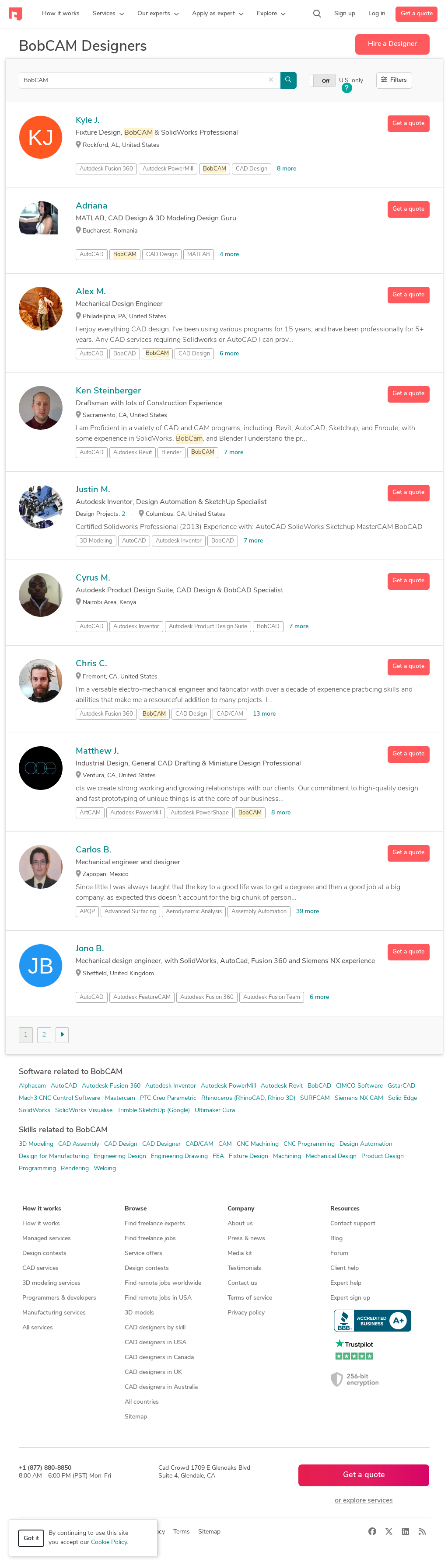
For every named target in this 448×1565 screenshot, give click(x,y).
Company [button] (241, 1209)
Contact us (242, 1283)
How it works (41, 1224)
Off (325, 81)
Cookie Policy (109, 1542)
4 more (229, 254)
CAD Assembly (78, 1144)
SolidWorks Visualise (83, 1110)
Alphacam (32, 1086)
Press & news (246, 1238)
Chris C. (91, 664)
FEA (218, 1156)
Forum (339, 1253)
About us (240, 1224)
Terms (181, 1532)
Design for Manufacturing (54, 1156)
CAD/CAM (230, 714)
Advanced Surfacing (130, 912)
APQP (87, 912)
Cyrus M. (93, 578)
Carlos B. (94, 850)
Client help (344, 1268)
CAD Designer (161, 1144)
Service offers (143, 1253)
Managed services (46, 1238)
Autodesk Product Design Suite (208, 626)
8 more (286, 169)
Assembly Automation (259, 912)
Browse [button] (136, 1209)
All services (37, 1328)
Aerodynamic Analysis (194, 912)
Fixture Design (248, 1156)
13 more (264, 714)
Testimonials (244, 1268)
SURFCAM (315, 1098)
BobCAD (124, 354)
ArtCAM (90, 813)
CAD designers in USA (155, 1342)
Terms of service (250, 1298)
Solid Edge (402, 1098)
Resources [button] (345, 1209)
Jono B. (90, 949)
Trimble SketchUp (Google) (153, 1110)
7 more (233, 452)
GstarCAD (401, 1086)
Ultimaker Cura (215, 1110)
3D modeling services (51, 1283)
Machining (287, 1156)
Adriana (92, 206)
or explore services (364, 1500)
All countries (142, 1402)
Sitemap (136, 1417)
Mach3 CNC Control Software (59, 1098)
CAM (225, 1144)
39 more (307, 911)
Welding (105, 1168)
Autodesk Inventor (179, 541)
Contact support (352, 1224)
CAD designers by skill (155, 1328)
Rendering (75, 1168)
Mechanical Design (331, 1156)
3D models (139, 1313)
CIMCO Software (359, 1086)
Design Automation (366, 1144)
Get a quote (417, 13)
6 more (229, 354)
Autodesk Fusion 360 (106, 169)
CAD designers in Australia (161, 1387)
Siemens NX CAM (359, 1098)
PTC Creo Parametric (168, 1098)
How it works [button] (41, 1209)
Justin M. (93, 490)
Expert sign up (350, 1298)
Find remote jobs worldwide (163, 1283)
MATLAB (198, 254)
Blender (171, 453)
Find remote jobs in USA (158, 1298)
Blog (336, 1238)
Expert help (345, 1283)
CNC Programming (309, 1144)
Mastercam (120, 1098)
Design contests (44, 1253)
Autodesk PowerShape (200, 813)
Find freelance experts (155, 1224)
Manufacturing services (54, 1313)
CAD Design (251, 169)
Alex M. (91, 292)
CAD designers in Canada (159, 1357)
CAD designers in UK (153, 1372)
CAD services (40, 1268)
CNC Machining (258, 1144)
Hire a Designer (392, 44)
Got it (31, 1538)
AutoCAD (92, 254)
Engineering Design (120, 1156)
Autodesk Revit (132, 453)
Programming (37, 1168)
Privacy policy (246, 1313)
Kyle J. (88, 120)
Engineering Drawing (179, 1156)
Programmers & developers (59, 1298)
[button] (108, 14)
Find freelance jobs (150, 1238)
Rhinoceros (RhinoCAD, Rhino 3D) (248, 1098)
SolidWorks (34, 1110)
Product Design (382, 1156)
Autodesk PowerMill (168, 169)
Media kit (240, 1253)
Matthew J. (97, 751)
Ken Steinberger (108, 391)
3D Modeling (96, 541)
